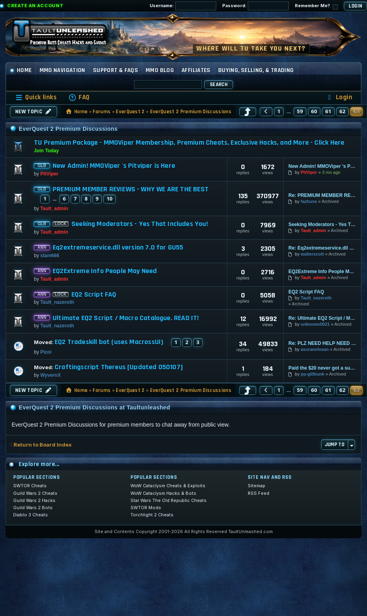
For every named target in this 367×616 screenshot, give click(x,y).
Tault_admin (54, 208)
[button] (247, 111)
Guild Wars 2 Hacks (34, 500)
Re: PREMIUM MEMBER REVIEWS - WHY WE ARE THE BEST (322, 195)
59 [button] (300, 111)
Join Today (46, 151)
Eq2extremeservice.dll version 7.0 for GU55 (118, 248)
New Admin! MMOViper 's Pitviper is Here (114, 166)
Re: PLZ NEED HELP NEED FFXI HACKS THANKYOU (322, 343)
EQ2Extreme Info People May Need (105, 271)
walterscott (312, 254)
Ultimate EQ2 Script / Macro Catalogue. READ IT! (126, 318)
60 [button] (314, 111)
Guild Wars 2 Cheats (35, 493)
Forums (101, 111)
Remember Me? (316, 6)
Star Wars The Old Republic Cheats (168, 500)
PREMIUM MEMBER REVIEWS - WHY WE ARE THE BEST (131, 189)
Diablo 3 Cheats (30, 515)
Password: (255, 6)
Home (21, 70)
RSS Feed (258, 493)
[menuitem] (79, 97)
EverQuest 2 (130, 111)
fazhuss (309, 201)
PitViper (49, 174)
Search (218, 84)
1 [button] (278, 111)
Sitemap (256, 485)
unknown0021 (315, 324)
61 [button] (328, 111)
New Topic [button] (33, 111)
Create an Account (35, 5)
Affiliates (196, 70)
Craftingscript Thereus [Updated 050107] (119, 367)
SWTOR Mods (145, 507)
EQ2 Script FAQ (93, 295)
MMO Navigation (62, 70)
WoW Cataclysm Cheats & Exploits (167, 485)
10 (109, 198)
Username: (183, 6)
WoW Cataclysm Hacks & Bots (163, 493)
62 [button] (342, 111)
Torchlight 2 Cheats (152, 515)
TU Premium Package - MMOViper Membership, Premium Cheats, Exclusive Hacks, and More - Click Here (189, 142)
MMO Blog (160, 70)
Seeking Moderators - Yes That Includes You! (139, 224)
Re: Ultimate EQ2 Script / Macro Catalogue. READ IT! (322, 318)
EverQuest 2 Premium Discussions (190, 111)
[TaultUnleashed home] (65, 34)
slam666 (49, 255)
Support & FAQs (115, 70)
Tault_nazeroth (57, 302)
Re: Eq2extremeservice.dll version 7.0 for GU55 (322, 248)
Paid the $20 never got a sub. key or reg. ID (322, 368)
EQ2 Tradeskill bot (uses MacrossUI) (109, 342)
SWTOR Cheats (30, 485)
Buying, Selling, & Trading (256, 70)
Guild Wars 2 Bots (33, 507)
